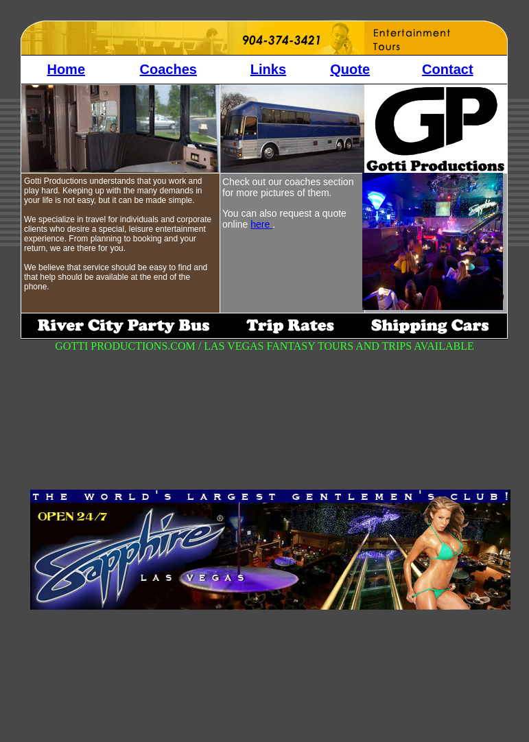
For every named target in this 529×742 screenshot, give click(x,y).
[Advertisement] (370, 481)
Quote (350, 69)
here (261, 224)
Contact (447, 69)
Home (66, 69)
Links (268, 69)
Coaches (168, 69)
